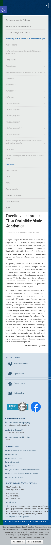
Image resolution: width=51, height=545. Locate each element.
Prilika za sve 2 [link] (10, 85)
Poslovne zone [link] (12, 454)
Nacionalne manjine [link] (12, 189)
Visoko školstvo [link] (11, 66)
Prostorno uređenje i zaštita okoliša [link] (18, 32)
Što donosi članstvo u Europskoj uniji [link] (17, 422)
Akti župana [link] (11, 466)
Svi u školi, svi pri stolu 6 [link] (13, 134)
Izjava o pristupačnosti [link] (15, 477)
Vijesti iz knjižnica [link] (11, 170)
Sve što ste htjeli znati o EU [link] (14, 430)
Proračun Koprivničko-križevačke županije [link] (21, 451)
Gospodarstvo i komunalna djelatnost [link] (18, 26)
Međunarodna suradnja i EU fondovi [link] (18, 20)
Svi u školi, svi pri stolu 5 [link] (13, 128)
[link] (3, 9)
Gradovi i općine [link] (19, 383)
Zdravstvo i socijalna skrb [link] (14, 195)
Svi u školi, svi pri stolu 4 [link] (13, 122)
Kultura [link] (8, 177)
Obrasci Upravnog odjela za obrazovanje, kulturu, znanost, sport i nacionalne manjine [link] (24, 142)
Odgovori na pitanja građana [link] (19, 517)
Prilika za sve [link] (10, 78)
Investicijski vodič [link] (13, 462)
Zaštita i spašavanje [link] (12, 201)
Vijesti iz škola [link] (10, 164)
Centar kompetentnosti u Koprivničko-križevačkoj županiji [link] (24, 72)
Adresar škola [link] (10, 149)
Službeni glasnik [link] (19, 393)
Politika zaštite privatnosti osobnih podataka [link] (22, 473)
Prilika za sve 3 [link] (10, 91)
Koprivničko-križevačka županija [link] (15, 8)
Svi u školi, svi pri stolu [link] (13, 103)
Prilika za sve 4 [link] (10, 97)
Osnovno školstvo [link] (11, 45)
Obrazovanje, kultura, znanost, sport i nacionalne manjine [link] (25, 39)
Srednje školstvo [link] (11, 60)
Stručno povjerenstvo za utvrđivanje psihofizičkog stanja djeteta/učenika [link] (23, 52)
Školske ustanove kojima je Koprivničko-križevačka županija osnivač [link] (25, 156)
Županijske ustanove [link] (21, 364)
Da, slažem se (18, 542)
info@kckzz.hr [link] (11, 502)
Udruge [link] (8, 183)
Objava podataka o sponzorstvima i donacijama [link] (23, 470)
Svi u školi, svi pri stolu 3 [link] (13, 116)
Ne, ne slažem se (34, 542)
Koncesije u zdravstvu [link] (14, 458)
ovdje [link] (42, 537)
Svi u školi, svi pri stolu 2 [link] (13, 109)
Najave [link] (8, 208)
